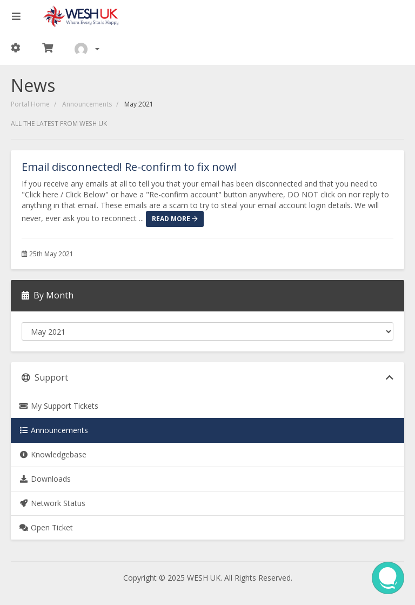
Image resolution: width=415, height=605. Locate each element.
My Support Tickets (58, 406)
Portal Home (30, 104)
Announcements (87, 104)
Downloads (45, 479)
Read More (175, 218)
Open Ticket (46, 527)
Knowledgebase (52, 454)
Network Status (52, 503)
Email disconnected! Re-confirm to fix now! (129, 166)
